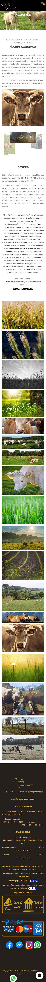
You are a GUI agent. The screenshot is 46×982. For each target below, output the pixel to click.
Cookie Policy (25, 974)
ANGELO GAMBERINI (23, 279)
